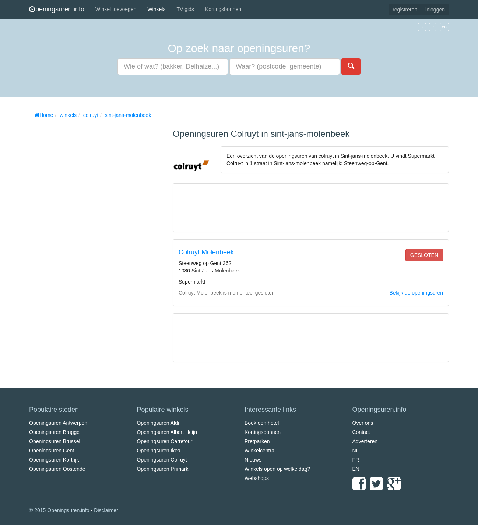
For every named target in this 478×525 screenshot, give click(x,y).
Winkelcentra (259, 450)
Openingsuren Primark (163, 469)
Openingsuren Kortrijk (54, 460)
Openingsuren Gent (51, 450)
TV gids (185, 9)
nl (421, 26)
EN (355, 469)
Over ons (362, 423)
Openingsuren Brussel (54, 441)
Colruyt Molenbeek (206, 252)
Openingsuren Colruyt (162, 460)
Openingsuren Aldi (158, 423)
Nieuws (253, 460)
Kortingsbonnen (223, 9)
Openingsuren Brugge (54, 432)
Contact (361, 432)
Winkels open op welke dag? (277, 469)
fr (432, 26)
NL (355, 450)
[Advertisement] (84, 232)
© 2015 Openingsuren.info (59, 510)
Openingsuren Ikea (158, 450)
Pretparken (257, 441)
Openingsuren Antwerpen (58, 423)
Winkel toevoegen (115, 9)
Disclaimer (106, 510)
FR (355, 460)
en (444, 26)
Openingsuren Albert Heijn (167, 432)
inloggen (435, 10)
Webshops (257, 478)
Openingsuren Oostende (57, 469)
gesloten (424, 255)
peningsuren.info (56, 9)
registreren (405, 10)
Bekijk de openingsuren (416, 293)
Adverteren (364, 441)
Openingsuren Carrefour (165, 441)
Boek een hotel (262, 423)
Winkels (156, 9)
